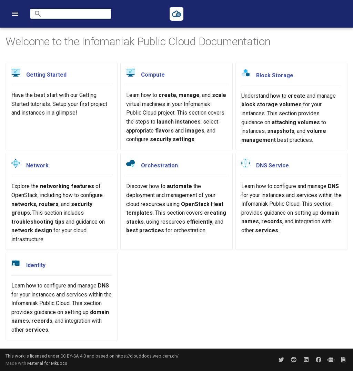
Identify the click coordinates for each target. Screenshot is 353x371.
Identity (36, 265)
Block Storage (274, 75)
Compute (153, 74)
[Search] (70, 14)
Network (37, 166)
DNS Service (272, 165)
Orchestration (159, 166)
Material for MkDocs (47, 363)
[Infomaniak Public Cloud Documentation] (176, 14)
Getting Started (46, 74)
